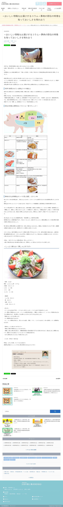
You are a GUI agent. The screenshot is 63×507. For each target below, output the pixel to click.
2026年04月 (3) (8, 442)
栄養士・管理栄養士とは (9, 487)
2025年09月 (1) (16, 445)
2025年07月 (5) (24, 445)
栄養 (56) (12, 471)
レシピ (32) (26, 471)
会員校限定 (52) (24, 457)
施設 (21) (38, 471)
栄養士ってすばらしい (13, 8)
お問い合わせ (7, 501)
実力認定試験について (38, 496)
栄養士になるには (8, 489)
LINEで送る (7, 45)
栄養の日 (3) (6, 473)
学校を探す (24, 9)
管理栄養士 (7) (44, 471)
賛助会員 (18, 493)
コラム (24, 25)
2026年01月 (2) (33, 442)
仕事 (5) (54, 457)
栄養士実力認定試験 (32, 9)
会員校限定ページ (37, 499)
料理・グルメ (14, 41)
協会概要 (2, 9)
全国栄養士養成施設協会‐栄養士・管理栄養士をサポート (12, 25)
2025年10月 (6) (8, 445)
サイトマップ (44, 3)
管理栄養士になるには (18, 489)
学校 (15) (38, 457)
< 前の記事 (5, 378)
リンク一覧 (24, 493)
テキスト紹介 (41, 9)
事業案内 (6, 493)
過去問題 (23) (32, 471)
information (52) (16, 457)
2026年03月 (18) (16, 442)
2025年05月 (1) (41, 445)
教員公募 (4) (6, 459)
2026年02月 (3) (25, 442)
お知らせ (40, 3)
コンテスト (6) (51, 471)
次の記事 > (58, 378)
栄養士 (13, 42)
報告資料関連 (12, 493)
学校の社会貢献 (49, 9)
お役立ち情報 (6, 41)
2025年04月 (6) (49, 445)
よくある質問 (37, 3)
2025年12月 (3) (42, 442)
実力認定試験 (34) (19, 471)
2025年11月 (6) (50, 442)
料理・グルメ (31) (31, 457)
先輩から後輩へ (27, 489)
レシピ (5, 42)
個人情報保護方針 (5, 505)
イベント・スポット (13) (46, 457)
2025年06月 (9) (33, 445)
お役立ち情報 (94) (7, 457)
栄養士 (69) (6, 471)
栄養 (9, 42)
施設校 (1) (13, 459)
